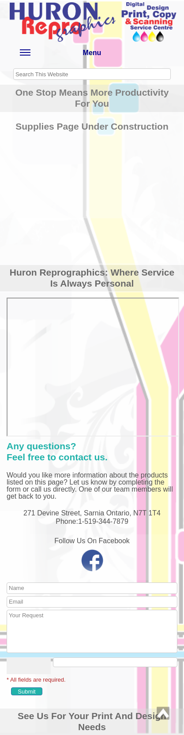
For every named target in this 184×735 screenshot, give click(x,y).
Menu (60, 54)
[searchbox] (92, 74)
